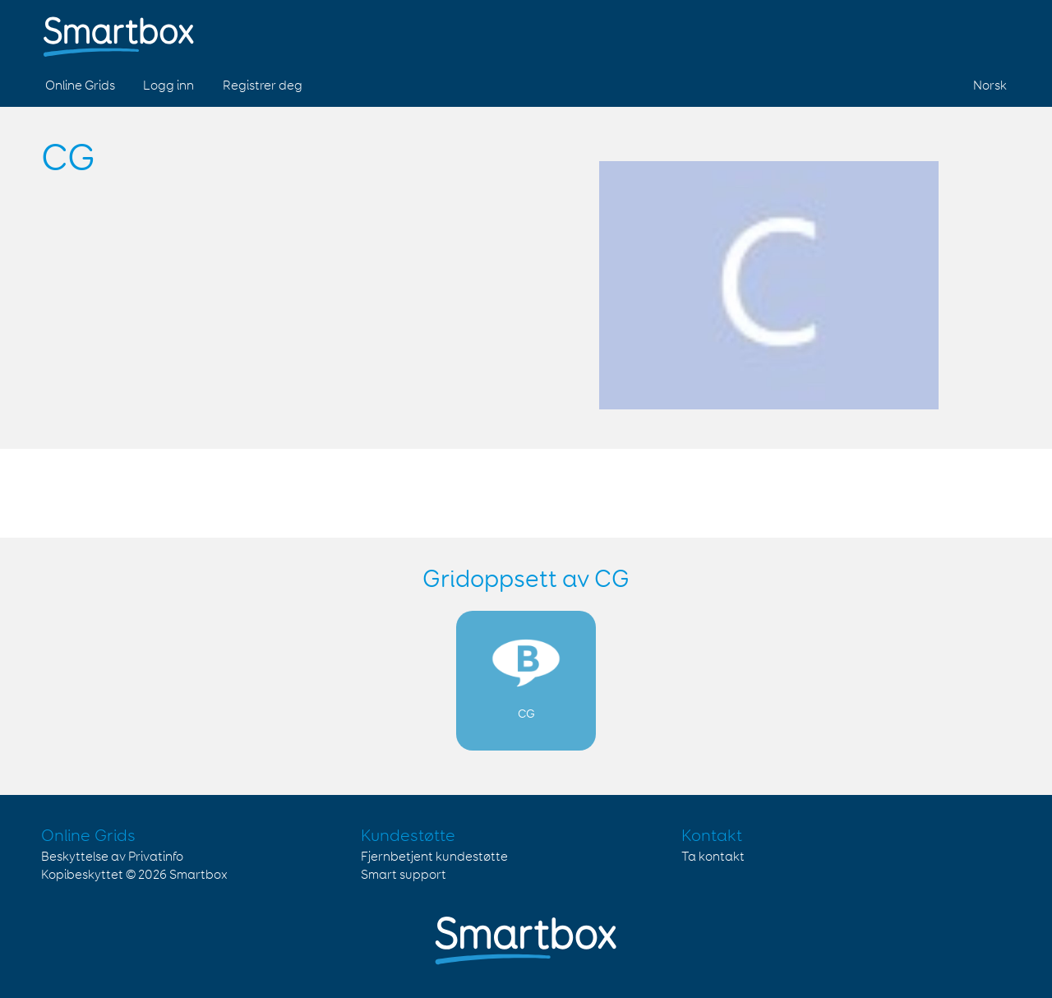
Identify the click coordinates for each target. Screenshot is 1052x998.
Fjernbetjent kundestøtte (434, 857)
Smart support (403, 875)
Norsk (990, 86)
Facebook (913, 31)
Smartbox (198, 875)
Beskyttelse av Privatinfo (112, 857)
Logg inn (168, 86)
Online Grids (80, 86)
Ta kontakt (713, 857)
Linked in (991, 31)
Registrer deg (262, 86)
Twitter (952, 31)
